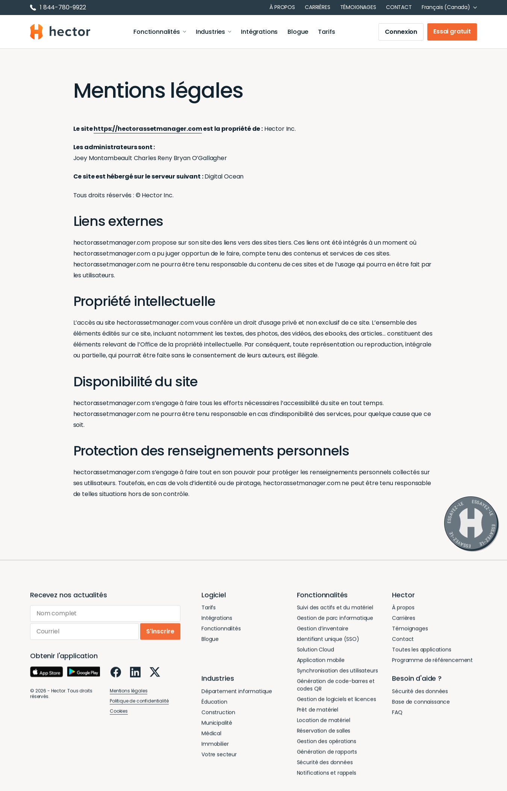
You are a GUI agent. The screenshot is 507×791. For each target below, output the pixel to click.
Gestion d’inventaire (322, 630)
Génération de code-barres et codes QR (336, 686)
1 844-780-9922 (58, 7)
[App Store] (46, 673)
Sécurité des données (325, 764)
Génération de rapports (327, 753)
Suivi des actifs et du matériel (335, 609)
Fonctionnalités (159, 31)
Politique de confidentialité (139, 702)
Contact (399, 7)
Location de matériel (323, 722)
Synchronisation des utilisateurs (337, 672)
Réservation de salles (324, 732)
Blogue (298, 31)
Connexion (401, 31)
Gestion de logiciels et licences (336, 701)
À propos (282, 7)
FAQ (397, 713)
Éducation (214, 703)
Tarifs (326, 31)
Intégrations (259, 31)
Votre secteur (219, 755)
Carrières (317, 7)
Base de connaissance (421, 703)
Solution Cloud (315, 651)
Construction (218, 713)
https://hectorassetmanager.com (148, 128)
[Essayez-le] (471, 524)
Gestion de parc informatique (335, 619)
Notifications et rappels (326, 774)
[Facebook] (115, 673)
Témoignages (358, 7)
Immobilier (215, 745)
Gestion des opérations (326, 743)
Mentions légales (128, 692)
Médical (211, 734)
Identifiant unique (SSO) (328, 640)
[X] (155, 673)
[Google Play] (83, 673)
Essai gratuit (452, 31)
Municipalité (216, 724)
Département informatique (236, 692)
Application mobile (321, 661)
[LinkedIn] (135, 673)
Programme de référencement (432, 661)
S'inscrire (160, 633)
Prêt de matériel (317, 711)
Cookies (119, 712)
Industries (213, 31)
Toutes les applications (421, 651)
